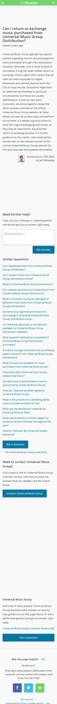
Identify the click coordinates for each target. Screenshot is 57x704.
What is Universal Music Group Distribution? (28, 284)
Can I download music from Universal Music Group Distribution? (27, 267)
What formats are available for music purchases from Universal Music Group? (25, 364)
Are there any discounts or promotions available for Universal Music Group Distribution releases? (25, 328)
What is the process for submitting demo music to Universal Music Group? (26, 401)
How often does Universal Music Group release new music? (25, 374)
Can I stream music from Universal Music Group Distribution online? (26, 276)
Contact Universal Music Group (24, 493)
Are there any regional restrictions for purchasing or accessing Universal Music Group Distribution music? (26, 315)
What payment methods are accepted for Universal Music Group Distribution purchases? (26, 341)
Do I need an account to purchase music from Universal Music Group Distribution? (28, 291)
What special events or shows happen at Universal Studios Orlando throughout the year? (27, 421)
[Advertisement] (28, 187)
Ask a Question (15, 444)
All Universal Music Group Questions (26, 452)
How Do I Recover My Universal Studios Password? (25, 432)
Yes (43, 659)
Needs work (28, 665)
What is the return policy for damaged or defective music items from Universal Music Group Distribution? (27, 302)
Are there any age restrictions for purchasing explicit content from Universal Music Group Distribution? (28, 353)
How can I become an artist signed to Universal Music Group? (24, 392)
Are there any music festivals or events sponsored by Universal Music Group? (25, 383)
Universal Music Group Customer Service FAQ (28, 628)
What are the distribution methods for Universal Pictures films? (24, 410)
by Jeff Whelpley (45, 160)
